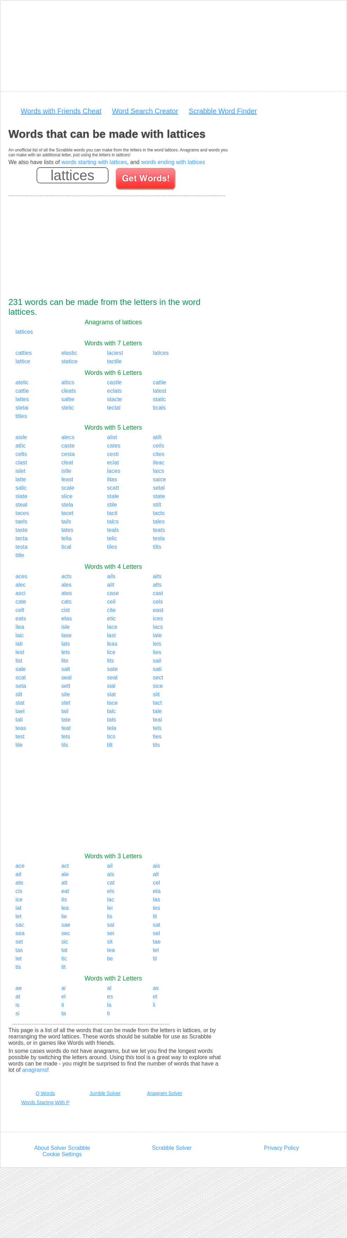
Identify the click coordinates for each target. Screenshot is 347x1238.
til (155, 959)
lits (110, 661)
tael (20, 711)
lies (157, 652)
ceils (158, 446)
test (20, 736)
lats (65, 644)
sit (110, 942)
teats (159, 530)
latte (20, 479)
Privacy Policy (281, 1148)
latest (159, 391)
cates (113, 446)
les (156, 908)
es (110, 996)
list (18, 661)
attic (20, 446)
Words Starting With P (45, 1102)
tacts (159, 513)
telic (112, 538)
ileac (158, 462)
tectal (113, 408)
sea (20, 933)
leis (157, 644)
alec (20, 585)
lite (64, 661)
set (19, 942)
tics (111, 736)
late (157, 635)
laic (19, 635)
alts (157, 585)
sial (111, 686)
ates (66, 593)
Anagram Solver (164, 1093)
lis (109, 916)
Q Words (45, 1093)
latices (161, 353)
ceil (111, 602)
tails (66, 521)
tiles (112, 547)
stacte (114, 399)
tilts (157, 547)
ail (110, 866)
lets (65, 652)
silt (18, 694)
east (158, 610)
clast (21, 462)
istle (66, 471)
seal (66, 677)
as (156, 988)
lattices (24, 332)
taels (21, 521)
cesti (113, 454)
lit (155, 916)
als (110, 874)
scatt (113, 488)
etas (66, 618)
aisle (21, 437)
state (159, 496)
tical (66, 547)
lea (64, 908)
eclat (113, 462)
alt (156, 874)
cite (111, 610)
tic (64, 959)
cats (66, 602)
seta (20, 686)
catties (23, 353)
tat (64, 950)
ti (108, 1013)
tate (66, 720)
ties (157, 736)
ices (158, 618)
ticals (159, 408)
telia (66, 538)
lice (111, 652)
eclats (114, 391)
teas (20, 728)
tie (110, 959)
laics (158, 471)
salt (65, 669)
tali (18, 720)
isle (65, 627)
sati (157, 669)
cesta (67, 454)
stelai (21, 408)
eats (20, 618)
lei (110, 908)
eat (65, 891)
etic (111, 618)
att (64, 883)
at (17, 996)
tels (157, 728)
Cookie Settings (62, 1154)
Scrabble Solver (172, 1148)
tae (157, 942)
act (64, 866)
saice (159, 479)
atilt (157, 437)
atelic (21, 382)
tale (157, 711)
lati (18, 644)
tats (111, 720)
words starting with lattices (94, 162)
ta (63, 1013)
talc (111, 711)
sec (65, 933)
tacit (112, 513)
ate (19, 883)
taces (22, 513)
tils (64, 745)
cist (65, 610)
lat (18, 908)
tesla (159, 538)
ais (156, 866)
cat (110, 883)
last (111, 635)
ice (18, 900)
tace (112, 703)
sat (156, 925)
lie (64, 916)
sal (110, 925)
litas (112, 479)
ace (20, 866)
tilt (110, 745)
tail (64, 711)
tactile (114, 361)
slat (111, 694)
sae (65, 925)
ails (111, 576)
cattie (159, 382)
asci (20, 593)
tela (111, 728)
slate (21, 496)
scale (67, 488)
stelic (67, 408)
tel (156, 950)
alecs (67, 437)
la (109, 1005)
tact (157, 703)
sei (110, 933)
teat (66, 728)
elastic (69, 353)
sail (157, 661)
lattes (22, 399)
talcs (113, 521)
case (113, 593)
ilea (19, 627)
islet (20, 471)
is (17, 1005)
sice (158, 686)
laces (113, 471)
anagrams (34, 1070)
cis (18, 891)
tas (19, 950)
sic (64, 942)
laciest (115, 353)
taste (21, 530)
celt (19, 610)
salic (21, 488)
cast (158, 593)
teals (113, 530)
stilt (157, 505)
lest (19, 652)
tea (111, 950)
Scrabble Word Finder (223, 111)
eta (157, 891)
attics (67, 382)
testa (21, 547)
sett (65, 686)
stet (65, 703)
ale (64, 874)
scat (20, 677)
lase (66, 635)
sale (20, 669)
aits (157, 576)
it (62, 1005)
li (154, 1005)
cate (20, 602)
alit (110, 585)
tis (18, 967)
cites (158, 454)
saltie (67, 399)
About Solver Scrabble (62, 1148)
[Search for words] (146, 180)
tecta (21, 538)
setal (159, 488)
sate (112, 669)
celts (21, 454)
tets (65, 736)
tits (156, 745)
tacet (67, 513)
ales (66, 585)
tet (18, 959)
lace (112, 627)
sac (19, 925)
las (156, 900)
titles (21, 416)
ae (18, 988)
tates (67, 530)
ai (63, 988)
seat (112, 677)
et (155, 996)
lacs (158, 627)
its (64, 900)
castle (114, 382)
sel (156, 933)
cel (156, 883)
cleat (67, 462)
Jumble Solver (105, 1093)
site (65, 694)
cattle (22, 391)
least (67, 479)
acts (66, 576)
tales (159, 521)
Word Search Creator (145, 111)
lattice (22, 361)
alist (112, 437)
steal (21, 505)
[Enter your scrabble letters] (73, 175)
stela (67, 505)
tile (18, 745)
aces (21, 576)
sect (158, 677)
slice (66, 496)
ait (18, 874)
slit (156, 694)
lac (110, 900)
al (109, 988)
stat (20, 703)
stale (113, 496)
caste (67, 446)
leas (112, 644)
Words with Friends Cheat (61, 111)
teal (157, 720)
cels (158, 602)
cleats (68, 391)
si (17, 1013)
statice (69, 361)
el (63, 996)
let (18, 916)
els (110, 891)
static (159, 399)
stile (112, 505)
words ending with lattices (173, 162)
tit (63, 967)
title (19, 555)
